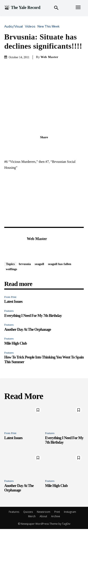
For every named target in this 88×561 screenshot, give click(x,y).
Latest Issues (13, 301)
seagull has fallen (59, 264)
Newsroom (43, 512)
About (43, 516)
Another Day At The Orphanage (27, 329)
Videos (31, 26)
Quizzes (28, 512)
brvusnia (25, 264)
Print (57, 512)
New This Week (50, 26)
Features (9, 310)
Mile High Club (15, 343)
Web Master (49, 57)
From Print (10, 297)
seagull (39, 264)
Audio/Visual (14, 26)
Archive (55, 516)
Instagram (70, 512)
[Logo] (22, 7)
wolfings (11, 269)
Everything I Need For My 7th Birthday (33, 315)
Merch (32, 516)
